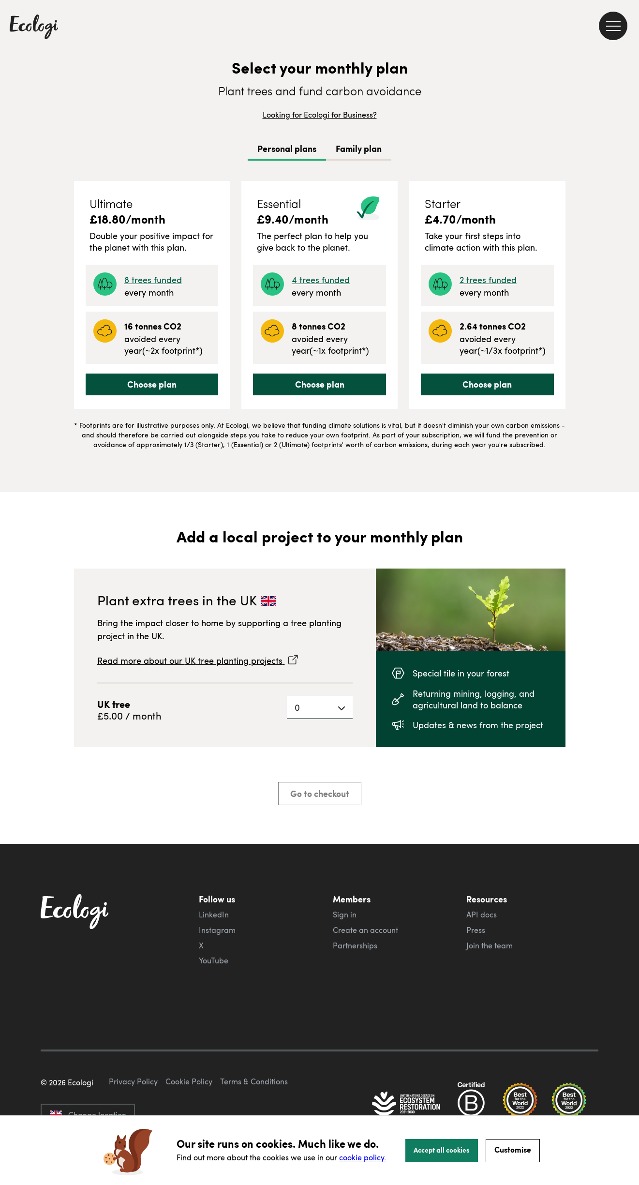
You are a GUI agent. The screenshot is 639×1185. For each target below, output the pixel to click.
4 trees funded (321, 279)
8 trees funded (153, 279)
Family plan (359, 148)
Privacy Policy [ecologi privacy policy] (133, 1081)
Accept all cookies (442, 1150)
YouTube (213, 960)
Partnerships (355, 945)
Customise (512, 1149)
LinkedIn (214, 914)
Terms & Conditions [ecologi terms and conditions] (254, 1081)
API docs (481, 914)
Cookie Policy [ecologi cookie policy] (188, 1081)
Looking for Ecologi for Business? (320, 115)
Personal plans (286, 148)
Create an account (365, 930)
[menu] (613, 26)
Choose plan (152, 384)
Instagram (217, 930)
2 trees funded (488, 279)
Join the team (489, 945)
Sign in (345, 914)
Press (475, 930)
